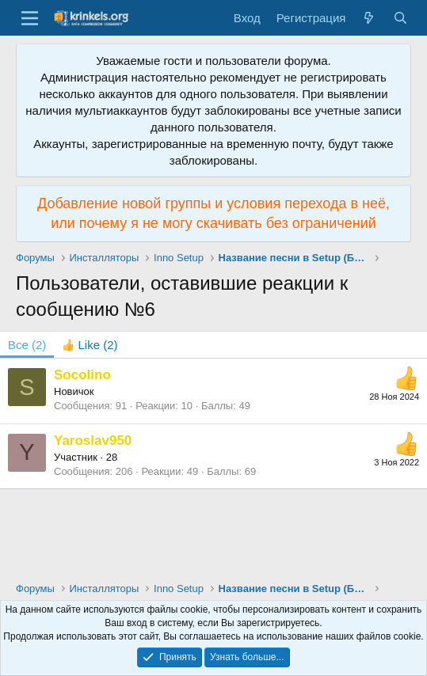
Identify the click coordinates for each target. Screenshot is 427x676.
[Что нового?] (368, 17)
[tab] (89, 345)
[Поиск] (400, 17)
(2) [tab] (27, 344)
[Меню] (29, 18)
